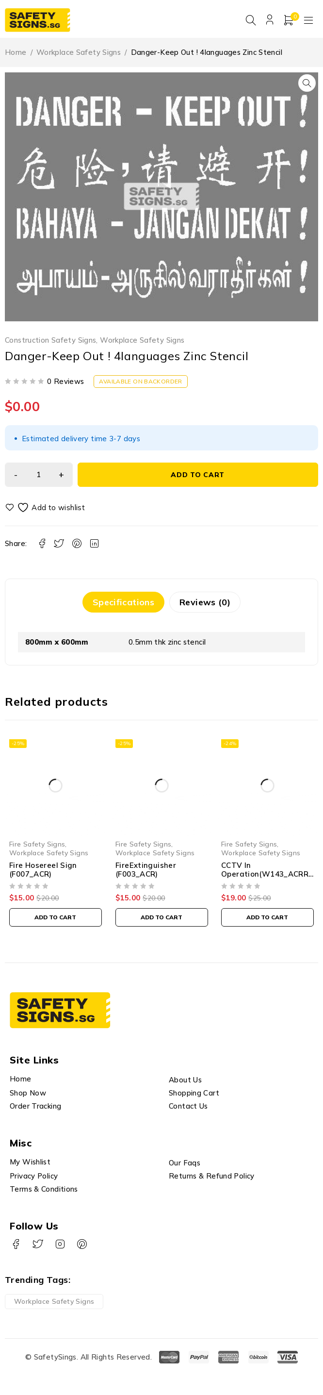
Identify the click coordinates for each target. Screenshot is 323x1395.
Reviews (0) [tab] (204, 604)
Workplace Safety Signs (78, 55)
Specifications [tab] (123, 604)
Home (16, 55)
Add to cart (198, 477)
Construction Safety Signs (50, 342)
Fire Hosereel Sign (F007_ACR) (43, 872)
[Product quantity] (39, 477)
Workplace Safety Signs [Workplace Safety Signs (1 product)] (54, 1303)
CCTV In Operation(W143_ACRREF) (267, 876)
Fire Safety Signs (37, 846)
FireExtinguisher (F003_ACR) (145, 872)
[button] (307, 86)
